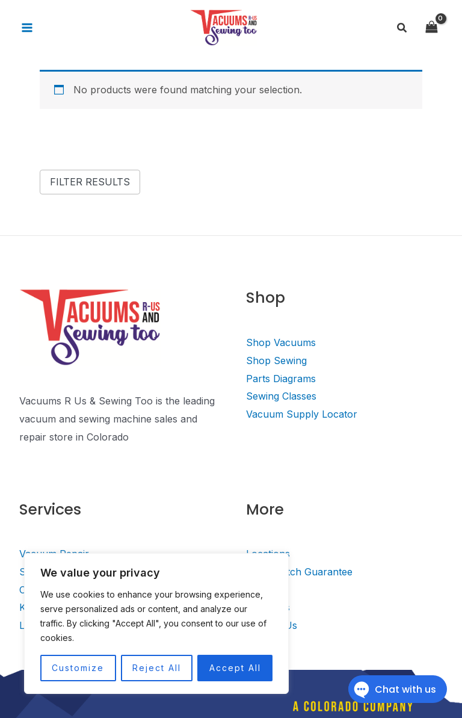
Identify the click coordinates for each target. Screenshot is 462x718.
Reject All (156, 668)
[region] (156, 623)
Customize (78, 668)
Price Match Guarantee (299, 572)
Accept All (235, 668)
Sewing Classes (281, 396)
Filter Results (90, 182)
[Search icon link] (402, 28)
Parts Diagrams (281, 379)
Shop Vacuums (281, 342)
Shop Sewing (276, 360)
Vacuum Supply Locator (301, 414)
